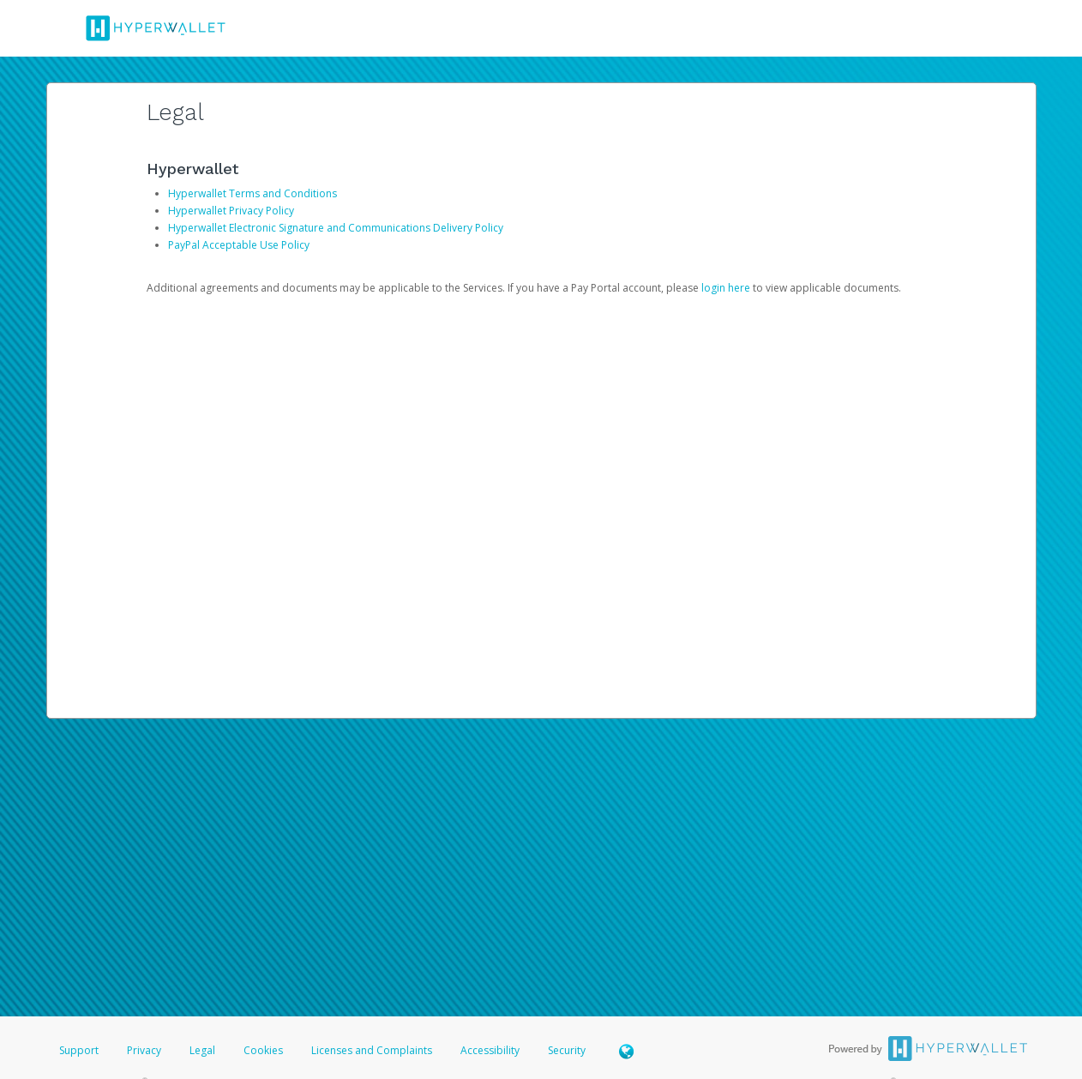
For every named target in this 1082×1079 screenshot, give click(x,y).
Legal (202, 1050)
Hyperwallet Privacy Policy (231, 210)
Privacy (144, 1050)
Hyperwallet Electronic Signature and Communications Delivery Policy (335, 227)
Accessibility (490, 1050)
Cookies (263, 1050)
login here (725, 287)
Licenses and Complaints (373, 1050)
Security (567, 1050)
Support (79, 1050)
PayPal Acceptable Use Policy (239, 245)
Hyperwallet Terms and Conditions (252, 193)
